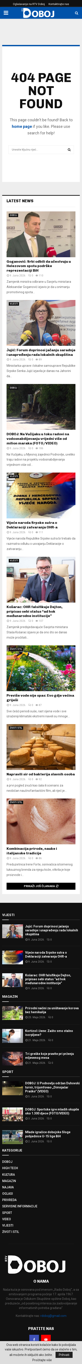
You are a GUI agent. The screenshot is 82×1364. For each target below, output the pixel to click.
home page (22, 126)
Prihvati (64, 1355)
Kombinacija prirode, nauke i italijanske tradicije (32, 851)
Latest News (20, 201)
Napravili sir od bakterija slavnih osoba (41, 774)
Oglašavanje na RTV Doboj (29, 4)
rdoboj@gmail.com (53, 1316)
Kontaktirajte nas (59, 4)
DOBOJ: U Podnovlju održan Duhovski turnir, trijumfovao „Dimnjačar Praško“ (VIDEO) (52, 1087)
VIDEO (6, 1219)
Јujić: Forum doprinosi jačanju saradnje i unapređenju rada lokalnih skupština (41, 352)
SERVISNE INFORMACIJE (19, 1206)
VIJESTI (14, 304)
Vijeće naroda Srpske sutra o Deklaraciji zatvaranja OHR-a (32, 525)
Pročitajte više (42, 1360)
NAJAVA (8, 1187)
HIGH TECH (10, 1168)
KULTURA (8, 1174)
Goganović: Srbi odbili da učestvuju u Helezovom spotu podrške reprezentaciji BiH (39, 266)
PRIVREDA (9, 1200)
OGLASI (7, 1193)
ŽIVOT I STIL (16, 649)
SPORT (7, 1213)
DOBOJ (13, 215)
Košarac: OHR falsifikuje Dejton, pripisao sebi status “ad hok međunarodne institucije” (35, 611)
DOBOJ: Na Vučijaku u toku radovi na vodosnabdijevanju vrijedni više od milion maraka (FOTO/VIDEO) (38, 438)
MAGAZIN (9, 1181)
